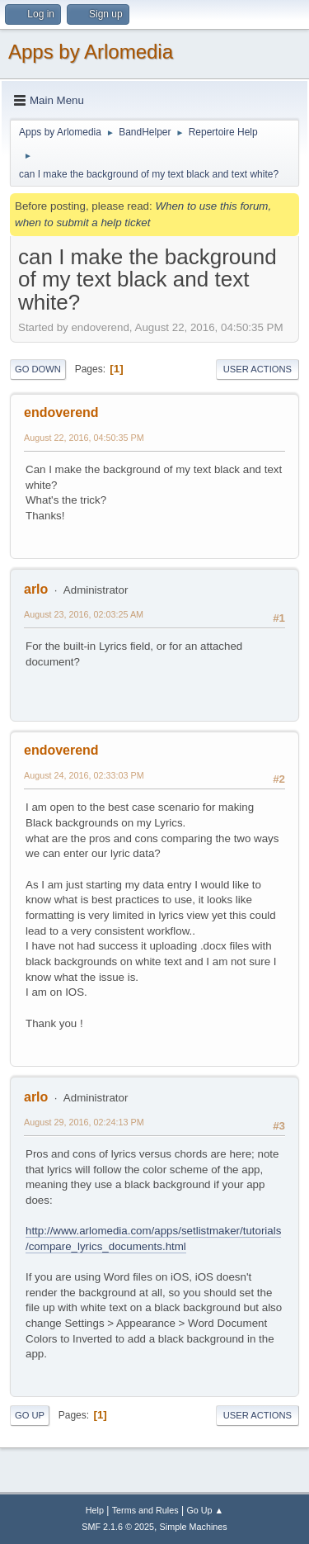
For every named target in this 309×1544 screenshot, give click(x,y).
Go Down (38, 369)
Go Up (29, 1415)
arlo (36, 589)
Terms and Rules (145, 1510)
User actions (257, 369)
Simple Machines (193, 1527)
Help (95, 1510)
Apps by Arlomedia (90, 51)
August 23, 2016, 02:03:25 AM (83, 614)
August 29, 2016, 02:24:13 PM (84, 1122)
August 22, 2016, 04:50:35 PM (84, 438)
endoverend (61, 412)
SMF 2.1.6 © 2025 (118, 1527)
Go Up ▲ (204, 1510)
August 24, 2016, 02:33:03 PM (84, 775)
